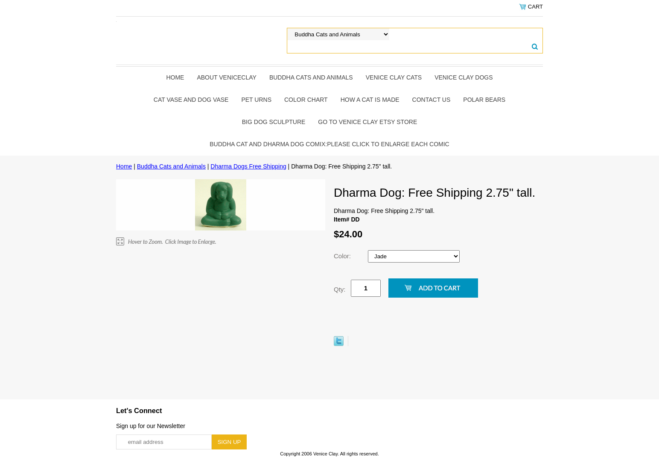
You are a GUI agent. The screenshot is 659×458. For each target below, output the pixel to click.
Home (175, 77)
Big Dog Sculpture (274, 121)
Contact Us (431, 99)
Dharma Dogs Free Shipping (248, 166)
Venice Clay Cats (394, 77)
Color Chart (306, 99)
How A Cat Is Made (370, 99)
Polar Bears (484, 99)
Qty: (340, 289)
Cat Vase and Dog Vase (191, 99)
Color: (343, 256)
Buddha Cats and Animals (311, 77)
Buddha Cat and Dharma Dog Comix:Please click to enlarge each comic (329, 144)
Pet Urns (256, 99)
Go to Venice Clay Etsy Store (367, 121)
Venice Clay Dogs (463, 77)
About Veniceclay (227, 77)
